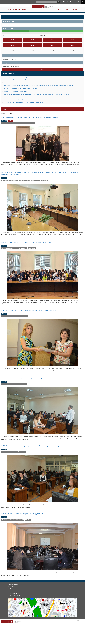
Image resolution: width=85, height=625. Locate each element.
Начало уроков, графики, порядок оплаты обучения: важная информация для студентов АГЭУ (27, 80)
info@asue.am (16, 595)
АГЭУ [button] (9, 9)
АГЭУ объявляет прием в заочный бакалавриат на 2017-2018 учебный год (22, 97)
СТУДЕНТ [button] (65, 9)
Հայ (75, 1)
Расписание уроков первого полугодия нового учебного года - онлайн (21, 88)
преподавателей (22, 248)
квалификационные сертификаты (10, 180)
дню (69, 31)
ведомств (4, 384)
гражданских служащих (41, 180)
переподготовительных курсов (12, 123)
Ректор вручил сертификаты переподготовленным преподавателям (26, 242)
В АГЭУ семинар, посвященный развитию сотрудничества (22, 514)
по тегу (5, 63)
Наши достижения (5, 1)
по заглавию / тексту (9, 21)
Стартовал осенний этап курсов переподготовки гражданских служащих (28, 378)
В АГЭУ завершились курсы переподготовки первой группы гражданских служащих (32, 446)
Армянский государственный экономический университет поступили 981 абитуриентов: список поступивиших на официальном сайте (37, 94)
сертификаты (31, 248)
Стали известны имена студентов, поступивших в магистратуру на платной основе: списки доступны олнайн (31, 82)
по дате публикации (9, 28)
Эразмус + (10, 120)
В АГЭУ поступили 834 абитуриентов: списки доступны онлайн (19, 77)
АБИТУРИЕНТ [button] (73, 9)
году (16, 31)
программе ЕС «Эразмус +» (27, 123)
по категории (7, 56)
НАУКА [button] (24, 9)
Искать (42, 69)
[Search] (58, 2)
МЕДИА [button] (59, 9)
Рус (83, 1)
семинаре (28, 519)
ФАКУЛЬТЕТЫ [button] (16, 9)
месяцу (42, 31)
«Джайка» (4, 519)
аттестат (23, 451)
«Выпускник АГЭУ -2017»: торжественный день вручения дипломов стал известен (24, 102)
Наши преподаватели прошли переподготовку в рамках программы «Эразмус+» (31, 117)
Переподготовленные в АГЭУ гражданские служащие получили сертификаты (29, 310)
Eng (79, 1)
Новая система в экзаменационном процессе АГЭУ (16, 91)
